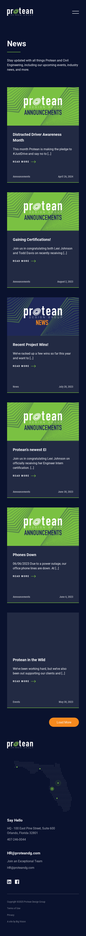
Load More (64, 722)
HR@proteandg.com (20, 868)
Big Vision (21, 921)
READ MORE (24, 161)
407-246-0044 (16, 839)
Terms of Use (13, 908)
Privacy (10, 915)
